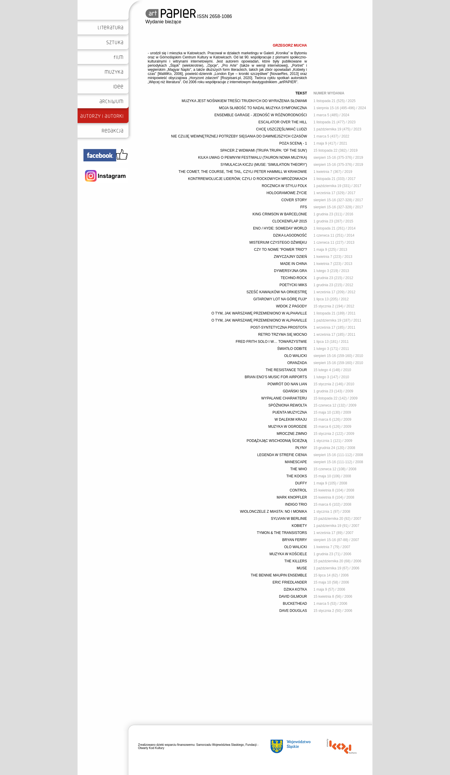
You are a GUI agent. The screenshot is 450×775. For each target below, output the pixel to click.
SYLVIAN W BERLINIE (289, 519)
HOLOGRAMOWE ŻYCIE (287, 193)
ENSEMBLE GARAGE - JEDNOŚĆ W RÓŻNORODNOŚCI (260, 115)
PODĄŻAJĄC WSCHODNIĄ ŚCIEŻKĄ (277, 441)
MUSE (302, 568)
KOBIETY (299, 526)
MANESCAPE (296, 462)
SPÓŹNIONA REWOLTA (287, 405)
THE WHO (298, 469)
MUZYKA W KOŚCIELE (288, 554)
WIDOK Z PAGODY (291, 306)
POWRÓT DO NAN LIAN (287, 384)
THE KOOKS (296, 476)
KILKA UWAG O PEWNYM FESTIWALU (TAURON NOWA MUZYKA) (252, 157)
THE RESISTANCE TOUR (286, 370)
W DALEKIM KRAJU (291, 419)
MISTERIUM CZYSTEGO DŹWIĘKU (278, 242)
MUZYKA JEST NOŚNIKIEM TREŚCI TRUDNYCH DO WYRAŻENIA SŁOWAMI (244, 101)
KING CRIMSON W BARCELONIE (279, 214)
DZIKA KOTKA (295, 589)
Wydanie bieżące (163, 21)
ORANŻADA (297, 363)
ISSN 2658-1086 (188, 16)
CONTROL (298, 490)
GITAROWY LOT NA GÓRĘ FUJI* (280, 299)
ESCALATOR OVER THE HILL (282, 122)
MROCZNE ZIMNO (292, 434)
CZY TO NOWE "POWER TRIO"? (280, 250)
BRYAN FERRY (294, 540)
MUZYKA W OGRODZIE (287, 427)
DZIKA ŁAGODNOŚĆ (290, 235)
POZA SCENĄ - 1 (293, 143)
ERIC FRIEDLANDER (289, 582)
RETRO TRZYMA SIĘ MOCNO (282, 334)
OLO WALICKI (295, 356)
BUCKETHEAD (295, 604)
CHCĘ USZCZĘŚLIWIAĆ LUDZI (281, 129)
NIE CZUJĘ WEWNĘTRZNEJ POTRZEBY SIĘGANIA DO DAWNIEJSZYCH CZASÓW (239, 136)
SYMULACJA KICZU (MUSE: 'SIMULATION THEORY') (264, 165)
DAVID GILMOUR (293, 596)
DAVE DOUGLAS (293, 611)
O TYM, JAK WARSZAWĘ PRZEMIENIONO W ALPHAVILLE (259, 313)
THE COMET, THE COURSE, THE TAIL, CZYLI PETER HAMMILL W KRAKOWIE (243, 172)
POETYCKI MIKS (293, 285)
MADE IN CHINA (293, 264)
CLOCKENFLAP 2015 (289, 221)
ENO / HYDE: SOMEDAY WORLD (280, 228)
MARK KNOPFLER (292, 497)
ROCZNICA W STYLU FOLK (284, 186)
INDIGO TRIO (296, 504)
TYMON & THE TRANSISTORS (282, 533)
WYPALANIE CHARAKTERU (284, 398)
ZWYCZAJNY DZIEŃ (290, 257)
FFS (303, 207)
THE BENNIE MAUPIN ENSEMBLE (279, 575)
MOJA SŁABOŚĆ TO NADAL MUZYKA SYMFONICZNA (263, 108)
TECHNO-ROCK (294, 278)
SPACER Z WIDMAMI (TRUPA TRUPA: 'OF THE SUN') (263, 150)
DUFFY (301, 483)
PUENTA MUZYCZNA (289, 412)
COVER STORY (294, 200)
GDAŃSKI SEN (295, 391)
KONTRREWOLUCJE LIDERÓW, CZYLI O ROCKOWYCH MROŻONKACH (247, 179)
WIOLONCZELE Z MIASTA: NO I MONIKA (273, 511)
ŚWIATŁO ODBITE (292, 349)
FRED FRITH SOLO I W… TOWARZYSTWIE (271, 342)
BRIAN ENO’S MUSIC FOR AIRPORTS (276, 377)
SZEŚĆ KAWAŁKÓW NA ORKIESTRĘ (277, 292)
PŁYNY (301, 448)
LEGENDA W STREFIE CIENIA (282, 455)
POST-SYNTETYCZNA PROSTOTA (278, 327)
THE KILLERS (295, 561)
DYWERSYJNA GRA (290, 271)
